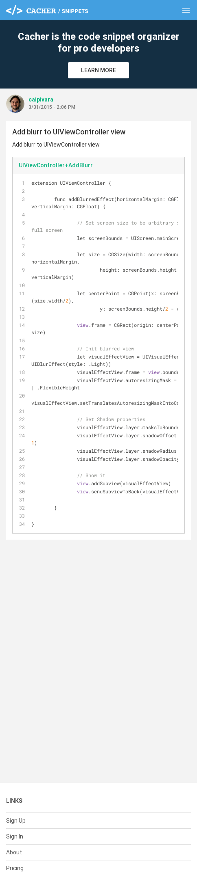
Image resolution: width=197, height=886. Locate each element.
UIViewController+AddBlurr (56, 165)
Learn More (98, 70)
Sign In (14, 836)
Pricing (15, 868)
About (14, 852)
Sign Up (16, 820)
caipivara (40, 99)
